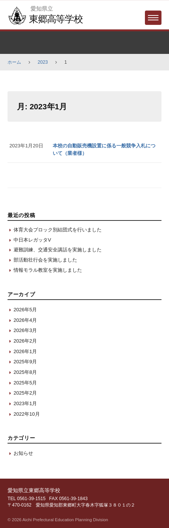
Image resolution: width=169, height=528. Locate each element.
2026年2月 (25, 341)
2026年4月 (25, 320)
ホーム (14, 62)
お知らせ (23, 453)
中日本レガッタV (32, 240)
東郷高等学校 (56, 19)
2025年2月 (25, 393)
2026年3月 (25, 330)
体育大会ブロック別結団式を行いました (58, 230)
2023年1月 (25, 403)
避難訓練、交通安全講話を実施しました (58, 250)
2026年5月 (25, 309)
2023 (43, 62)
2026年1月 (25, 351)
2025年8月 (25, 372)
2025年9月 (25, 361)
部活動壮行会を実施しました (45, 260)
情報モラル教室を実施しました (48, 270)
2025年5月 (25, 383)
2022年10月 (27, 414)
